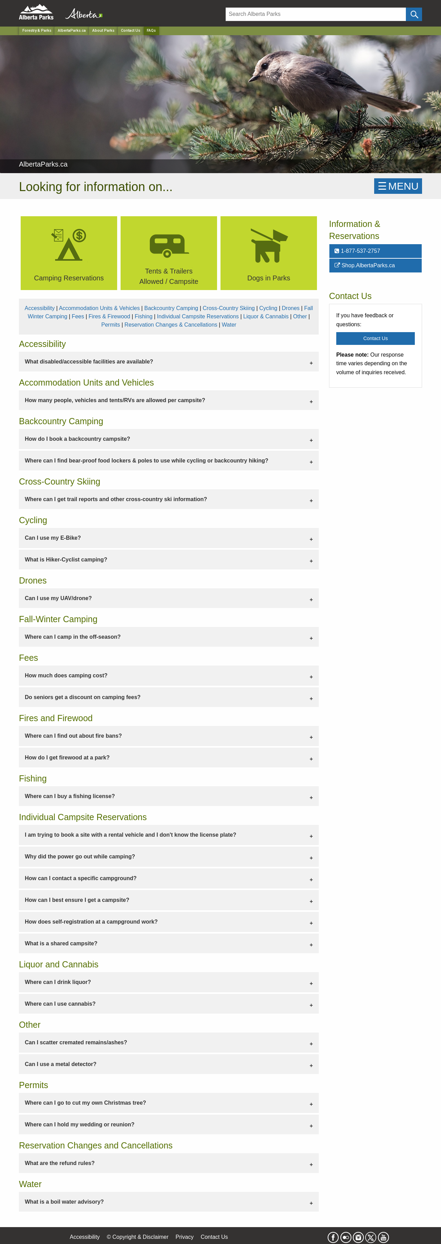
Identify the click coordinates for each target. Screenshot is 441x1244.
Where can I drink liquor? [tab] (58, 982)
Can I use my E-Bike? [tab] (53, 538)
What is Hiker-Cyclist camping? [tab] (66, 560)
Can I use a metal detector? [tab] (60, 1064)
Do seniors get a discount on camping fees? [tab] (83, 697)
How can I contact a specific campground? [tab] (81, 878)
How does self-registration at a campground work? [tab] (91, 922)
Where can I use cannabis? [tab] (60, 1004)
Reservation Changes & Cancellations (170, 325)
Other (300, 316)
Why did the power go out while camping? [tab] (80, 856)
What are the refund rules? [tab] (60, 1163)
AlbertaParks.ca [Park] (72, 30)
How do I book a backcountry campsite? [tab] (77, 439)
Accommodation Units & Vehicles (99, 308)
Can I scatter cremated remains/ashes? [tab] (76, 1042)
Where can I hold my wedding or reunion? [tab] (79, 1124)
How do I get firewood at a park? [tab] (67, 757)
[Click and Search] (414, 14)
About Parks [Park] (103, 30)
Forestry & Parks (36, 30)
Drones (291, 308)
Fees (78, 316)
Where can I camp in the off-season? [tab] (73, 637)
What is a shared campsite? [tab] (61, 943)
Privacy (184, 1237)
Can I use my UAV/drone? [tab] (58, 598)
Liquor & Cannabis (266, 316)
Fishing (144, 316)
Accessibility (40, 308)
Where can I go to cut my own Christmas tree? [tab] (85, 1103)
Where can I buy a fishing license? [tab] (70, 796)
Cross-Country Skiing (229, 308)
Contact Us (130, 30)
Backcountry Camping (171, 308)
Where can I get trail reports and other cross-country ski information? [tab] (116, 499)
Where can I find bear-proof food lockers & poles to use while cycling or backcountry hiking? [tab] (146, 461)
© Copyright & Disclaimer (137, 1237)
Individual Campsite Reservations (198, 316)
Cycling (268, 308)
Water (229, 325)
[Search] (316, 14)
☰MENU (398, 186)
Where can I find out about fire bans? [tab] (73, 736)
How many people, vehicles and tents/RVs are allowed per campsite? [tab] (115, 400)
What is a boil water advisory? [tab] (64, 1202)
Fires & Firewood (109, 316)
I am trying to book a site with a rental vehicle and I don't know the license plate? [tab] (130, 835)
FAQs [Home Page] (151, 30)
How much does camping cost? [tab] (66, 675)
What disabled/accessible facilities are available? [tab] (89, 362)
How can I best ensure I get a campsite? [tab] (77, 900)
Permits (110, 325)
